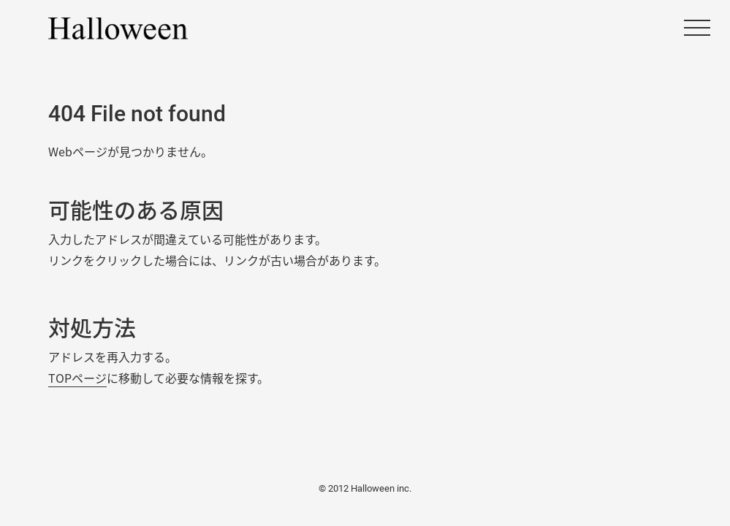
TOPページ (77, 377)
